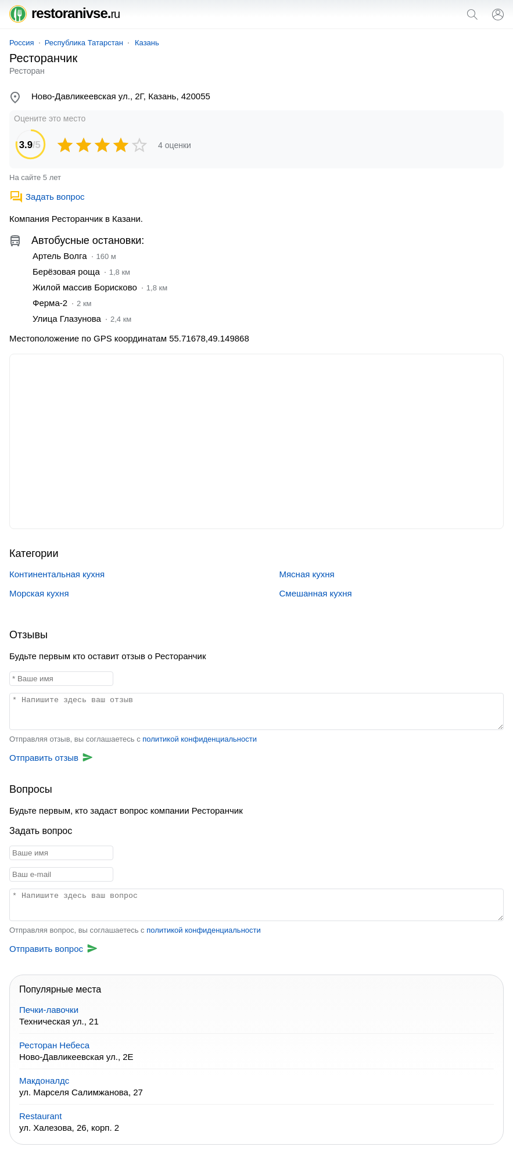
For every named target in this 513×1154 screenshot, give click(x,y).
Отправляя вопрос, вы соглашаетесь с (135, 930)
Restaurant (40, 1116)
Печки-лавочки (48, 1010)
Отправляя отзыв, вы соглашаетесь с (133, 739)
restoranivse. (64, 13)
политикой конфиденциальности (199, 739)
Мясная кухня (307, 574)
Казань (147, 42)
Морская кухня (39, 593)
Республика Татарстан (84, 42)
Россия (21, 42)
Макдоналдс (44, 1080)
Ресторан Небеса (54, 1045)
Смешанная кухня (315, 593)
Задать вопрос (46, 197)
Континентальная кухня (57, 574)
